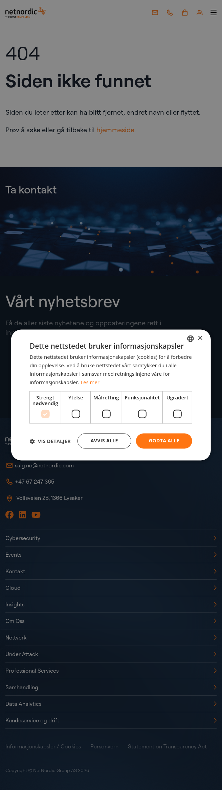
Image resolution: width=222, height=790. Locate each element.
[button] (50, 441)
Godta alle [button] (164, 441)
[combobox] (190, 338)
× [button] (199, 338)
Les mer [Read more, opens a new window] (90, 382)
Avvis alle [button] (104, 441)
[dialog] (111, 394)
